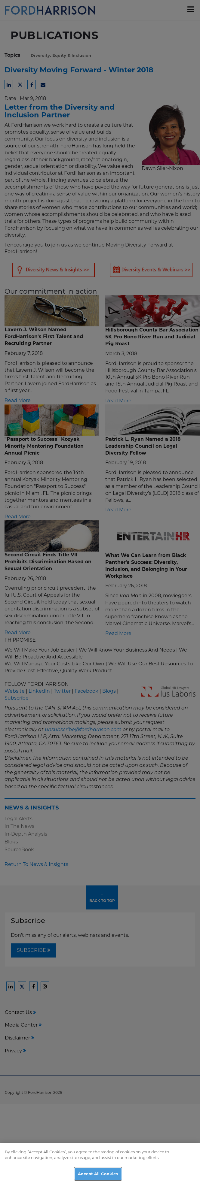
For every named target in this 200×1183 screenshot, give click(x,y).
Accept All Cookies (98, 1176)
